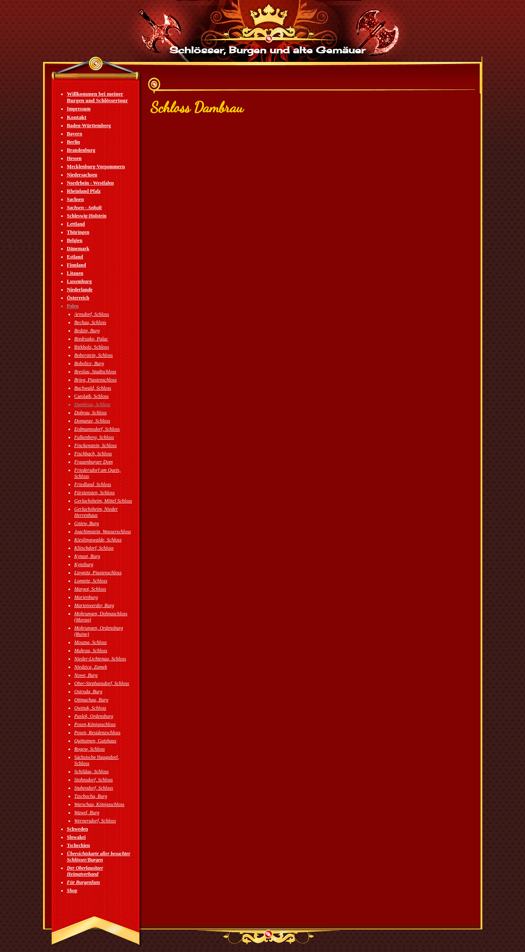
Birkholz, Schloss (91, 347)
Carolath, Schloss (91, 396)
